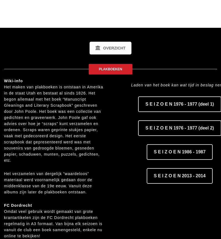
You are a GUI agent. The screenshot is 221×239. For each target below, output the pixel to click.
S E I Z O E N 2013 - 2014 (180, 175)
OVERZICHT (110, 48)
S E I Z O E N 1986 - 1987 (180, 152)
